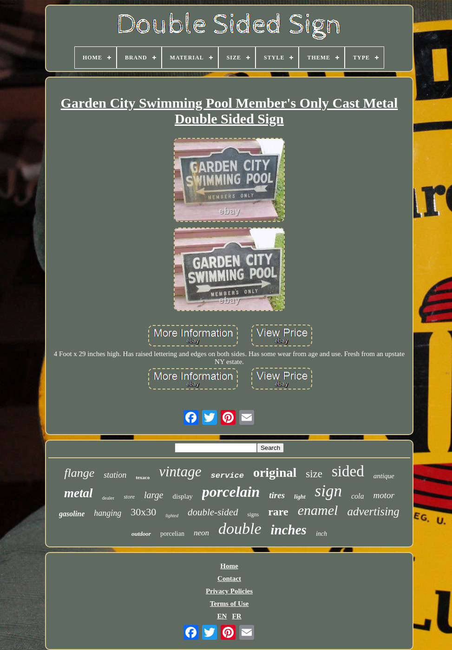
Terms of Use (229, 603)
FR (237, 616)
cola (357, 496)
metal (78, 493)
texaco (143, 477)
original (274, 472)
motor (383, 495)
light (300, 496)
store (129, 497)
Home (229, 566)
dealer (108, 497)
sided (348, 471)
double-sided (213, 512)
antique (383, 476)
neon (201, 532)
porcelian (172, 533)
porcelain (231, 491)
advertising (373, 511)
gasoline (72, 514)
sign (328, 491)
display (182, 496)
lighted (171, 515)
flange (79, 473)
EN (222, 616)
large (153, 495)
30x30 (143, 512)
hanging (107, 513)
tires (277, 495)
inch (321, 533)
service (226, 475)
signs (253, 514)
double (240, 528)
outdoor (141, 533)
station (115, 475)
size (314, 474)
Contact (229, 578)
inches (289, 529)
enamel (318, 510)
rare (278, 512)
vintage (180, 471)
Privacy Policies (229, 591)
